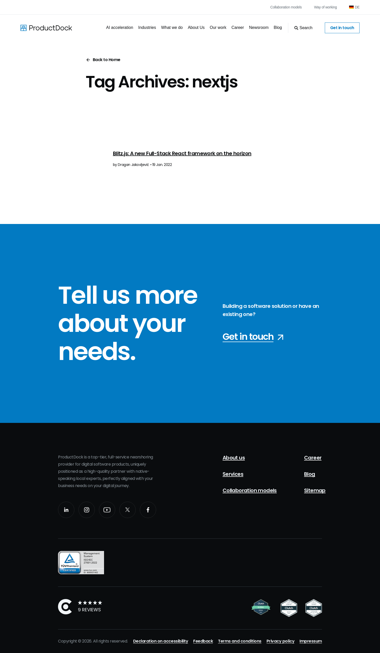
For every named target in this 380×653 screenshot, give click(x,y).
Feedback (203, 641)
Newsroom (259, 27)
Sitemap (315, 490)
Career (238, 27)
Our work (218, 27)
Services (233, 474)
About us (234, 457)
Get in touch (342, 28)
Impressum (311, 641)
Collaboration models (286, 7)
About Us (196, 27)
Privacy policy (280, 641)
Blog (278, 27)
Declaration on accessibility (160, 641)
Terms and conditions (239, 641)
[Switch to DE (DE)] (354, 7)
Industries (147, 27)
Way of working (325, 7)
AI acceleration (119, 27)
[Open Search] (300, 28)
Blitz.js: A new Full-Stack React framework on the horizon (182, 153)
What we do (171, 27)
